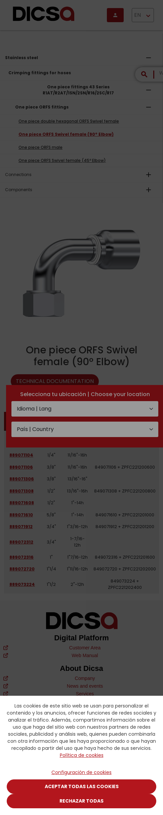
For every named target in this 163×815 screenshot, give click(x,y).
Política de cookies (82, 755)
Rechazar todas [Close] (81, 801)
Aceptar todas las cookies (82, 786)
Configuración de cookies (81, 772)
